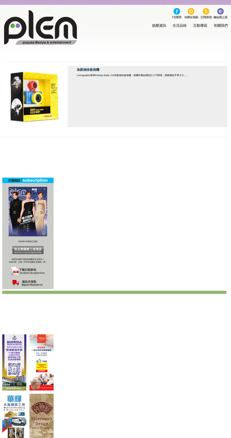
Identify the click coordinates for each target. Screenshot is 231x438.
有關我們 (221, 26)
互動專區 (200, 26)
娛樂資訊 (159, 26)
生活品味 (180, 26)
